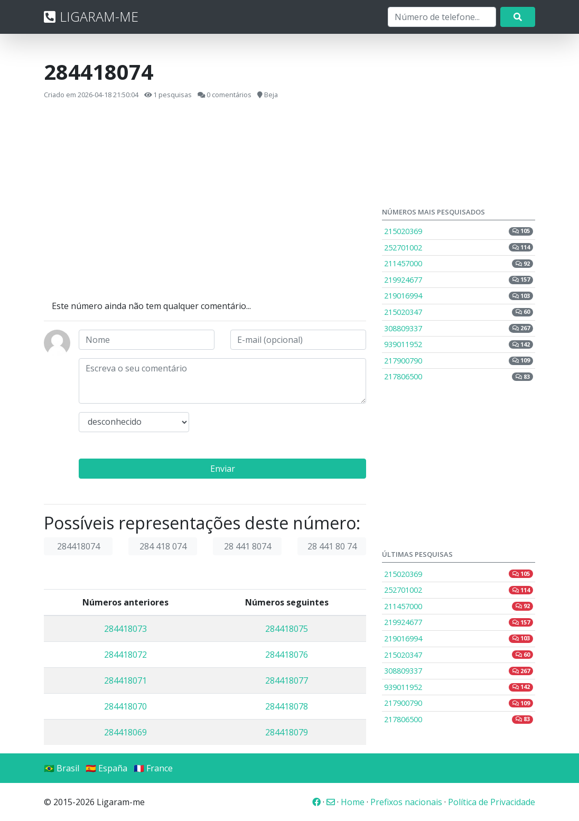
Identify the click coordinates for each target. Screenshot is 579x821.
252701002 (458, 247)
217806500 (458, 376)
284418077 (286, 680)
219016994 (458, 296)
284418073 (125, 629)
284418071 (125, 680)
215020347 (458, 312)
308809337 (458, 328)
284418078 (286, 706)
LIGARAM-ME (91, 16)
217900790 (458, 361)
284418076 (286, 654)
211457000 (458, 263)
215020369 (458, 231)
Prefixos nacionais (406, 802)
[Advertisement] (205, 200)
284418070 (125, 706)
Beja (271, 94)
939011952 (458, 344)
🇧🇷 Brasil (61, 768)
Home (353, 802)
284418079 (286, 732)
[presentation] (285, 432)
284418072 (125, 654)
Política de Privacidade (491, 802)
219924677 (458, 280)
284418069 (125, 732)
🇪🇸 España (106, 768)
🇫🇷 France (153, 768)
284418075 (286, 629)
